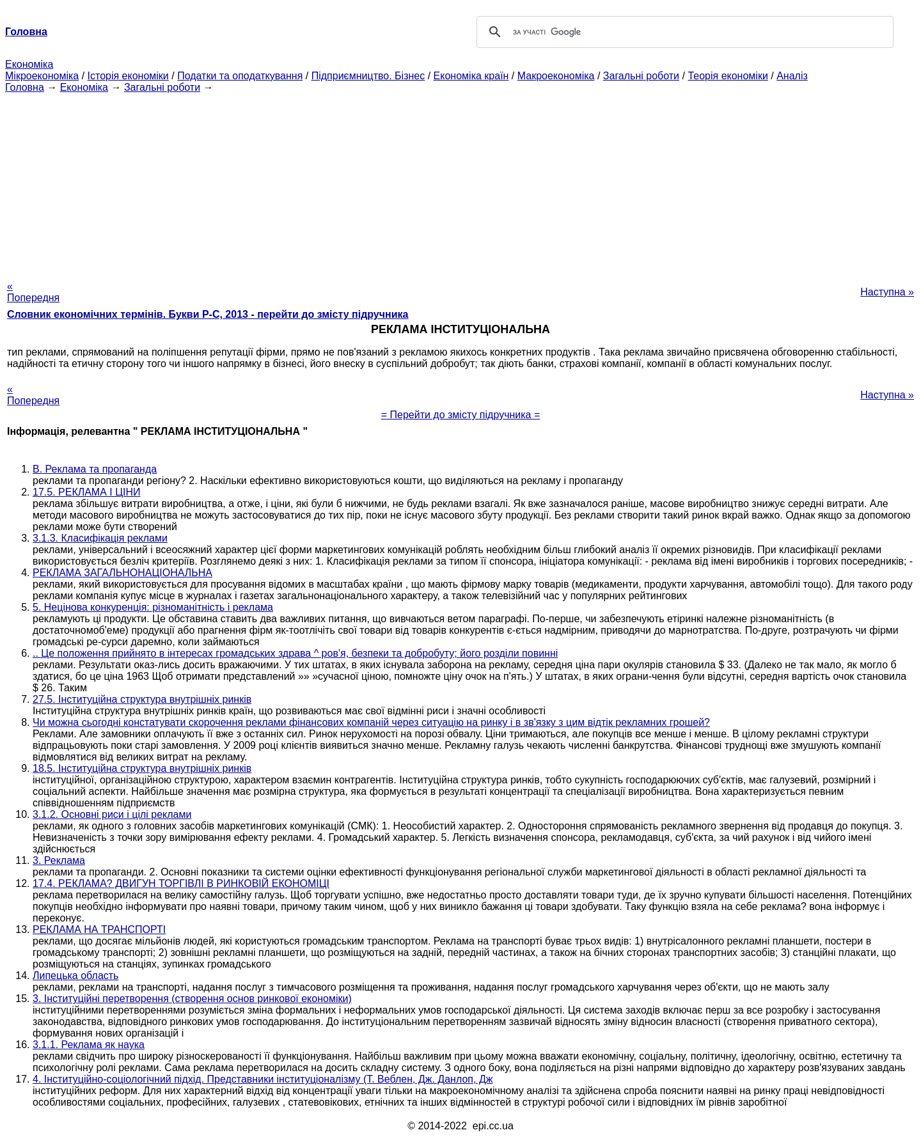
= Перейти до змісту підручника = (460, 414)
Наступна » (887, 291)
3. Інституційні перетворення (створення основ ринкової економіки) (192, 998)
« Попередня (33, 292)
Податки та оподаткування (240, 75)
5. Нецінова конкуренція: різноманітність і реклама (153, 607)
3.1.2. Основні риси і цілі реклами (112, 814)
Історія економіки (128, 75)
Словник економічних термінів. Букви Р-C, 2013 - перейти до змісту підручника (207, 314)
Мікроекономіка (42, 75)
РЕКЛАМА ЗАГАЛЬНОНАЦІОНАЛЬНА (122, 572)
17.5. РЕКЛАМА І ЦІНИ (87, 492)
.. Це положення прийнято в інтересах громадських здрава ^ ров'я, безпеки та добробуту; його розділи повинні (295, 653)
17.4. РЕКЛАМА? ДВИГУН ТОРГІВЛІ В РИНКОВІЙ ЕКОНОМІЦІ (181, 883)
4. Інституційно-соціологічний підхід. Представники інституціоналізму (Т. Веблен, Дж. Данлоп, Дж (262, 1079)
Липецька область (75, 975)
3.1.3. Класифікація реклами (100, 538)
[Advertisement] (460, 182)
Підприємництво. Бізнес (368, 75)
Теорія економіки (727, 75)
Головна (24, 87)
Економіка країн (471, 75)
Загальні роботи (641, 75)
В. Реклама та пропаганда (95, 469)
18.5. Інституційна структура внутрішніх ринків (142, 768)
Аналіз (792, 75)
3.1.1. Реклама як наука (89, 1044)
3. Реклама (59, 860)
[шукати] (683, 32)
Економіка (29, 64)
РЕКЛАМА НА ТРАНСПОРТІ (99, 929)
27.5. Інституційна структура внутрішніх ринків (142, 699)
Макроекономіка (556, 75)
